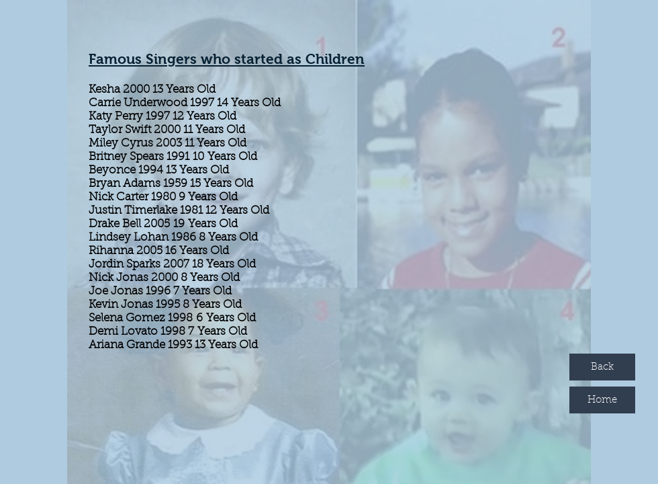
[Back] (602, 367)
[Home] (602, 400)
